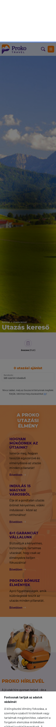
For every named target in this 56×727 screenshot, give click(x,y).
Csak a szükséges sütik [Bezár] (28, 709)
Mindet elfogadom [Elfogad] (28, 720)
